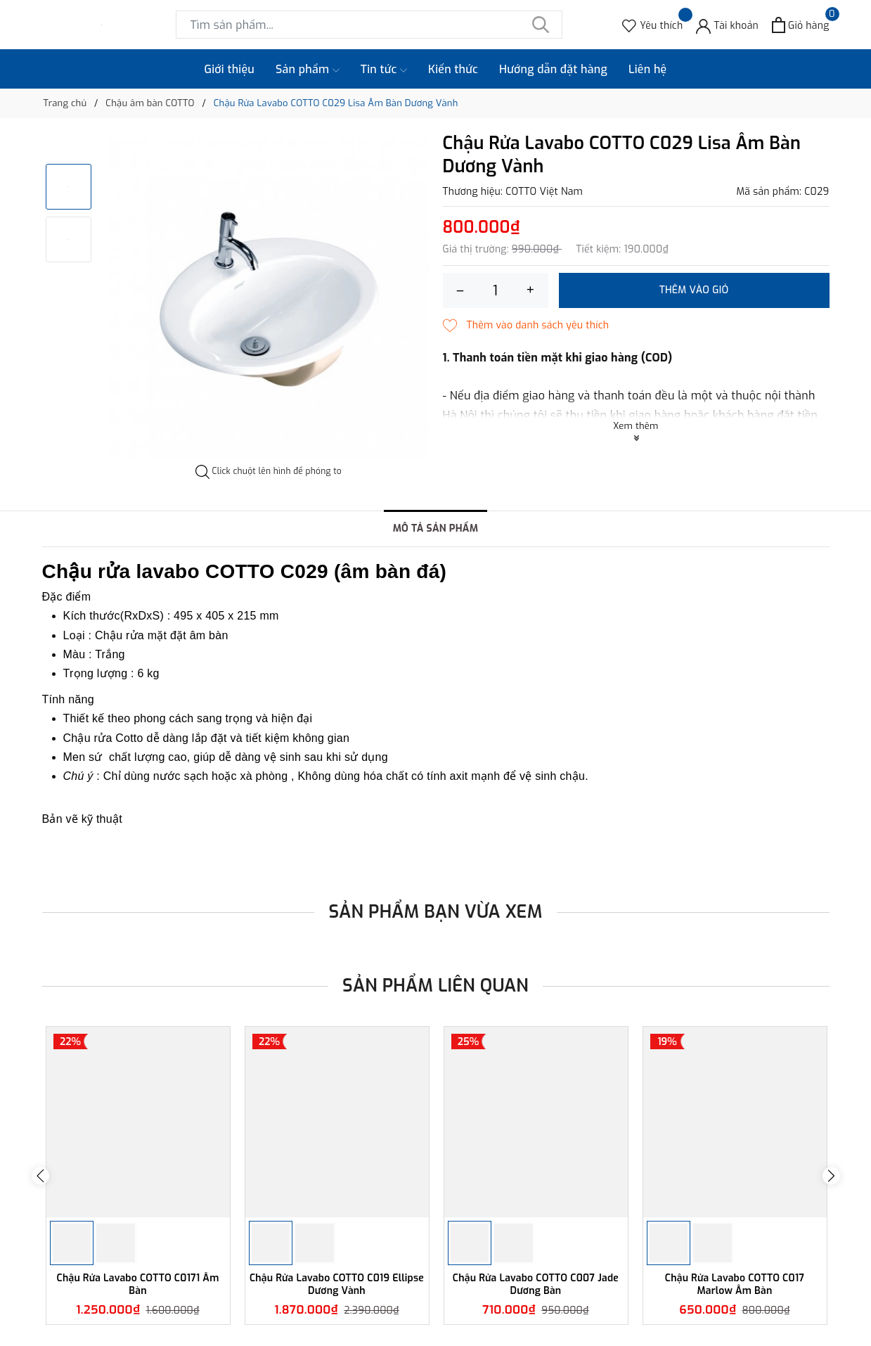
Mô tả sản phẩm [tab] (436, 528)
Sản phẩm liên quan (435, 985)
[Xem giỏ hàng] (800, 25)
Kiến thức (453, 69)
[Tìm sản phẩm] (369, 25)
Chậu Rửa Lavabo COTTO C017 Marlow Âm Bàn (735, 1284)
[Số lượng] (495, 290)
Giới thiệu (230, 69)
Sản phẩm (308, 69)
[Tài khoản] (727, 25)
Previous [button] (40, 1175)
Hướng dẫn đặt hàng (553, 69)
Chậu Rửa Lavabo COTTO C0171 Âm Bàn (138, 1284)
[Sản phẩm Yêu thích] (652, 25)
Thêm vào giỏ (694, 290)
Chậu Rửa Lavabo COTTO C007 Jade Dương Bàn (536, 1284)
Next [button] (831, 1175)
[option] (269, 299)
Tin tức (384, 69)
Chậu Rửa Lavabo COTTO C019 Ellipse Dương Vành (337, 1284)
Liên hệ (647, 69)
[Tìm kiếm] (541, 24)
